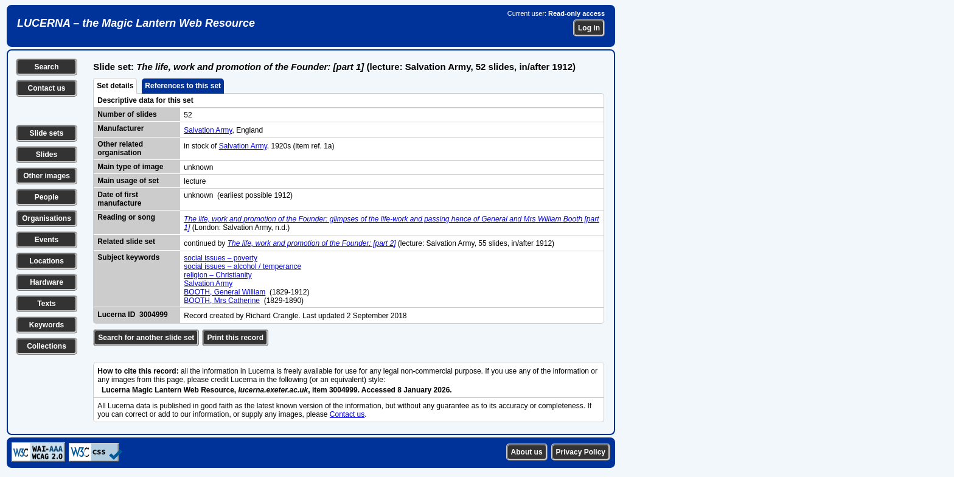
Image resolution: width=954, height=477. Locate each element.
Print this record (235, 337)
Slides (46, 154)
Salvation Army (208, 130)
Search (46, 67)
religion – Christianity (217, 275)
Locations (46, 261)
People (46, 197)
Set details (115, 86)
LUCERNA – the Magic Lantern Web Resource (136, 23)
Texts (46, 303)
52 (188, 115)
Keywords (46, 325)
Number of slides (126, 114)
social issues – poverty (220, 258)
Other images (46, 176)
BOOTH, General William (224, 292)
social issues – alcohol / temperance (242, 266)
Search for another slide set (146, 337)
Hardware (46, 282)
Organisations (46, 218)
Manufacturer (120, 128)
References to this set (183, 86)
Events (46, 239)
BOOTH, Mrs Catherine (222, 300)
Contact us (46, 88)
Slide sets (46, 133)
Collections (46, 346)
